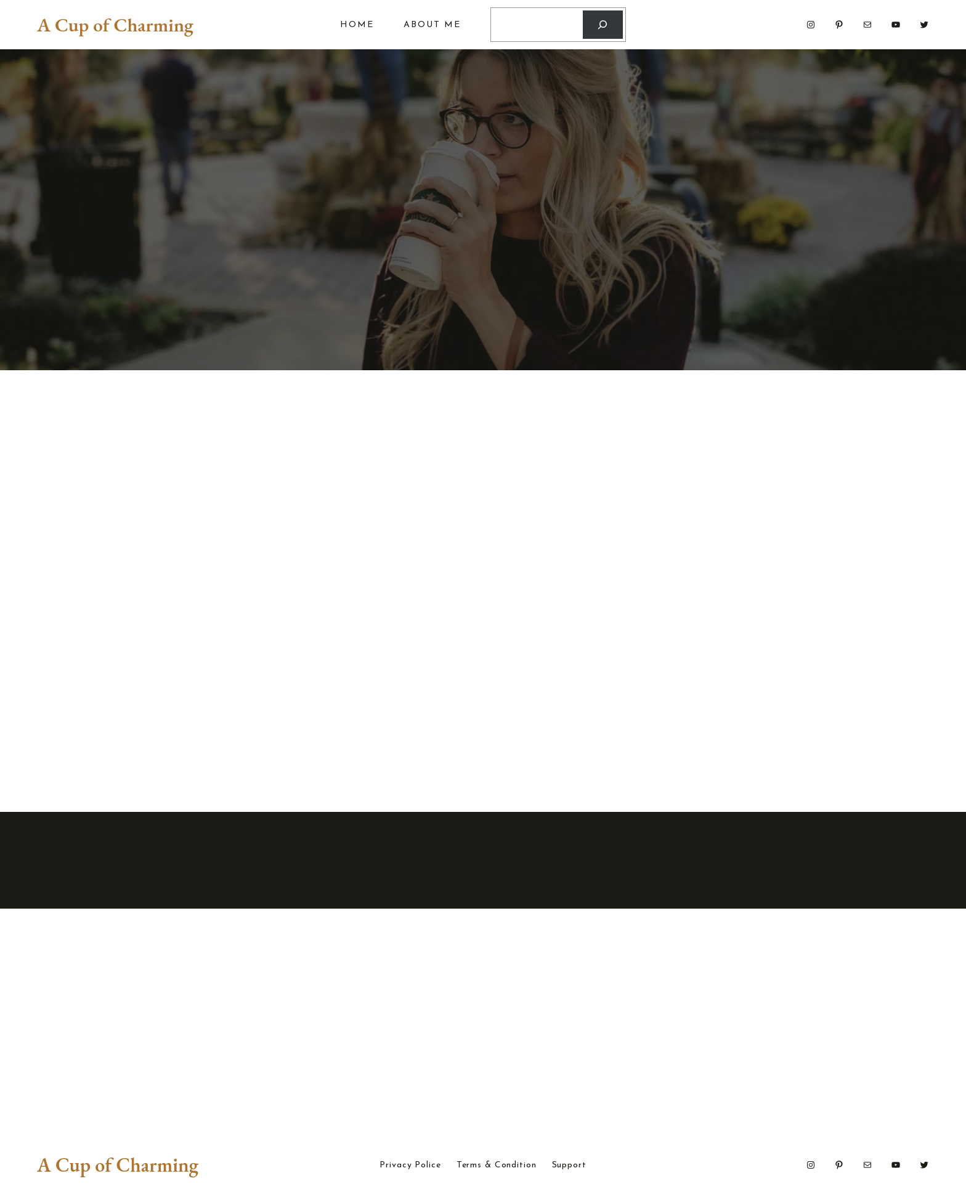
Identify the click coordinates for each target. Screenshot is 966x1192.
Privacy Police (410, 1165)
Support (569, 1165)
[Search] (603, 24)
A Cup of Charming (115, 24)
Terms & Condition (497, 1165)
